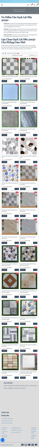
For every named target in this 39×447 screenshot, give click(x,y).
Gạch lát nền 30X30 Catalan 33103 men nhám (28, 210)
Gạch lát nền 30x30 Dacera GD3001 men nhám (28, 318)
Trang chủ (15, 9)
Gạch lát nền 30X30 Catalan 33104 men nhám (9, 237)
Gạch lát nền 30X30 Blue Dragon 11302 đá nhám (27, 103)
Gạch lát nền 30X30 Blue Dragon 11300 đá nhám (9, 103)
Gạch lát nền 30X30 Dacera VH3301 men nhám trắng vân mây (28, 372)
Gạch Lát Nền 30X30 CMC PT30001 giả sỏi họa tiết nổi (10, 264)
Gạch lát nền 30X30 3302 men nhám (28, 76)
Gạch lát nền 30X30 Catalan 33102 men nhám (9, 210)
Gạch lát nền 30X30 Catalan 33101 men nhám (28, 183)
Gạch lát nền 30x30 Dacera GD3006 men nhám (10, 372)
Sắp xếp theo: (15, 55)
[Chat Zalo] (2, 440)
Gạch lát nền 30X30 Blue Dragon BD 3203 (10, 183)
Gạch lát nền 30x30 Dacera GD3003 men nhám (10, 345)
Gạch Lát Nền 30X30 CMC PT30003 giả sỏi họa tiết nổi (28, 264)
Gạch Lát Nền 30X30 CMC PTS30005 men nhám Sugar (28, 291)
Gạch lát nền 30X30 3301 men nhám (10, 76)
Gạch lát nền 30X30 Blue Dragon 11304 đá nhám (27, 129)
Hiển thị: (31, 55)
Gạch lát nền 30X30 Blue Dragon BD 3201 (10, 156)
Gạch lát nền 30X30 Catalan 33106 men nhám (28, 237)
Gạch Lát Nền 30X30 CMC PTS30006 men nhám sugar (10, 318)
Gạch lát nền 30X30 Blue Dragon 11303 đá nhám (9, 129)
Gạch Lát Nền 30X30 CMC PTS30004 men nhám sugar (10, 291)
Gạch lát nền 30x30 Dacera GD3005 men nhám (28, 345)
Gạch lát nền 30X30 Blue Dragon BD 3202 (28, 156)
